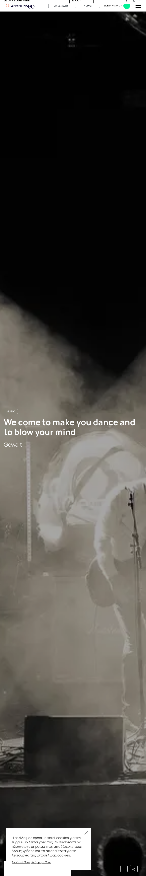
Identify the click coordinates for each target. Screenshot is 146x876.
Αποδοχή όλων (21, 862)
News (87, 6)
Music (10, 411)
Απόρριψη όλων (41, 862)
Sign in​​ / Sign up (117, 5)
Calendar (61, 6)
